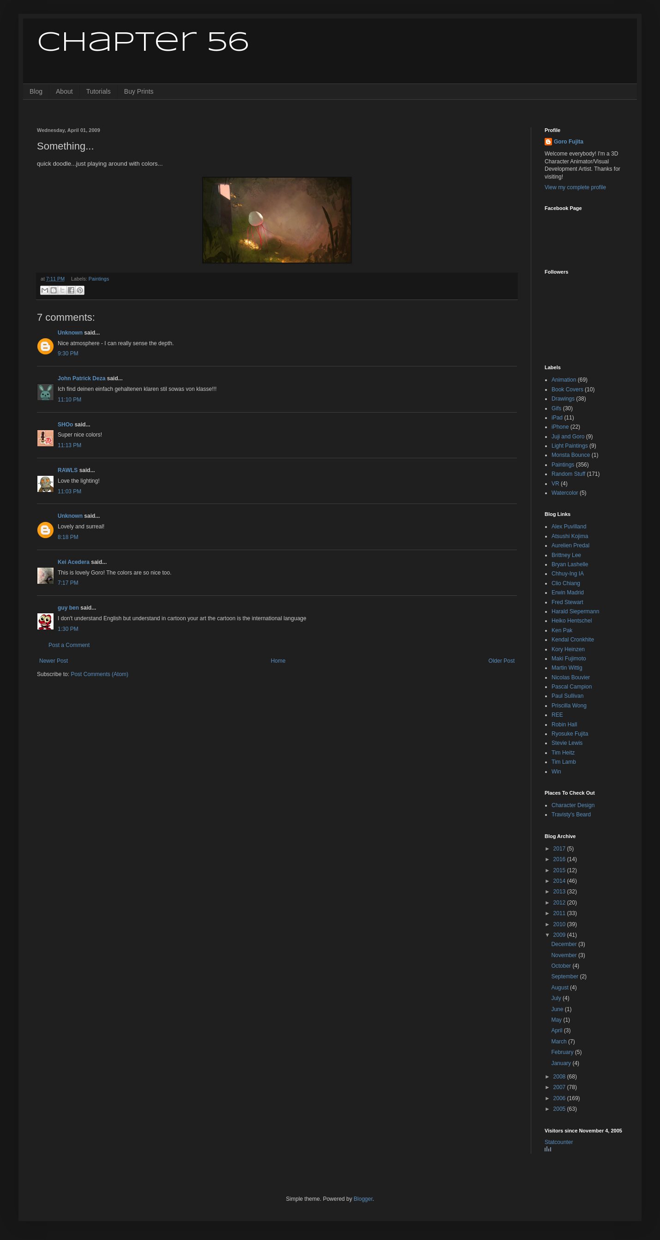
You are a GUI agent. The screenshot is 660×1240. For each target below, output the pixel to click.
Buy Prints (139, 91)
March (559, 1041)
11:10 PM (69, 399)
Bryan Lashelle (570, 564)
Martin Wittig (567, 668)
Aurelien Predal (570, 545)
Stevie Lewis (567, 743)
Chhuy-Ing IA (568, 573)
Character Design (573, 805)
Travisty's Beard (571, 814)
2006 (560, 1098)
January (561, 1063)
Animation (564, 380)
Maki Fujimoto (569, 658)
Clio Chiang (566, 583)
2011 (560, 913)
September (565, 976)
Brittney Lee (566, 555)
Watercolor (565, 493)
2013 (560, 891)
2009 (560, 935)
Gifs (556, 408)
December (564, 944)
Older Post (501, 661)
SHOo (65, 424)
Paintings (99, 279)
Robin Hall (564, 724)
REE (557, 715)
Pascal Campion (572, 686)
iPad (557, 417)
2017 (560, 848)
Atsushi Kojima (570, 536)
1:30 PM (68, 629)
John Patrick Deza (81, 378)
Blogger (363, 1199)
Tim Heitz (563, 752)
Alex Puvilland (569, 526)
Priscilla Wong (569, 705)
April (557, 1030)
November (564, 955)
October (561, 966)
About (64, 91)
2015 (560, 870)
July (557, 998)
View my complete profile (575, 187)
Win (556, 771)
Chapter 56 (143, 43)
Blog (36, 91)
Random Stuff (568, 474)
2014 (560, 881)
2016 (560, 859)
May (557, 1020)
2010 (560, 924)
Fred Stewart (567, 602)
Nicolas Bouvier (571, 677)
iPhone (560, 427)
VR (555, 483)
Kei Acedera (74, 562)
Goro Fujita (568, 141)
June (557, 1009)
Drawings (563, 398)
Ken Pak (562, 630)
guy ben (68, 608)
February (563, 1052)
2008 (560, 1076)
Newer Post (53, 661)
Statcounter (559, 1142)
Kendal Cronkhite (573, 639)
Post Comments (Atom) (99, 674)
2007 (560, 1087)
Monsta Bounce (571, 455)
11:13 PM (69, 445)
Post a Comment (69, 645)
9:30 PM (68, 353)
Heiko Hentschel (572, 620)
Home (278, 661)
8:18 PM (68, 537)
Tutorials (98, 91)
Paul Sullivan (567, 696)
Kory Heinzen (568, 649)
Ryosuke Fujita (570, 734)
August (560, 987)
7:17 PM (68, 583)
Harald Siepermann (575, 611)
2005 (560, 1109)
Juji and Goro (568, 436)
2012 (560, 902)
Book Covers (567, 389)
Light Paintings (570, 446)
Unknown (70, 332)
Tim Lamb (564, 762)
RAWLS (68, 470)
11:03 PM (69, 491)
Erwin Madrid (568, 592)
